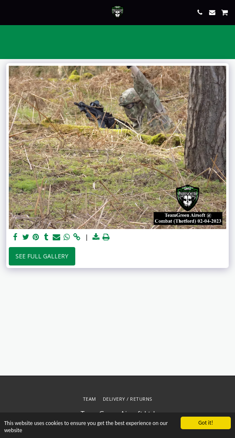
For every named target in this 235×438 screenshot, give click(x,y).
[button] (9, 12)
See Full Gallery (41, 256)
